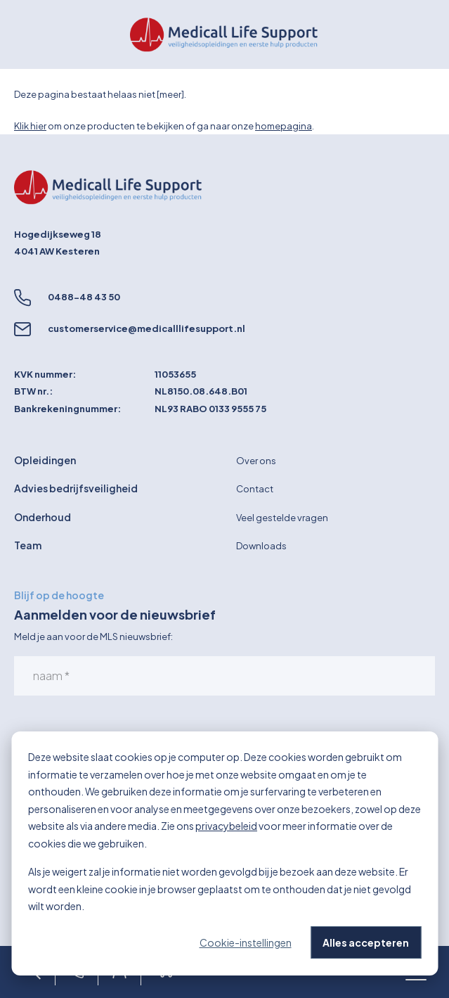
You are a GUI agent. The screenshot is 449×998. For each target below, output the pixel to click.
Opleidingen (45, 460)
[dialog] (224, 853)
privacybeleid (226, 825)
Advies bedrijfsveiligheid (76, 488)
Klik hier (30, 126)
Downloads (261, 545)
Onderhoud (42, 517)
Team (27, 545)
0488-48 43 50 (84, 296)
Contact (254, 488)
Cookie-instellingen (246, 942)
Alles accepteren (366, 942)
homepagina (283, 126)
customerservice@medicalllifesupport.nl (146, 328)
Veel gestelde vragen (282, 517)
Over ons (256, 460)
